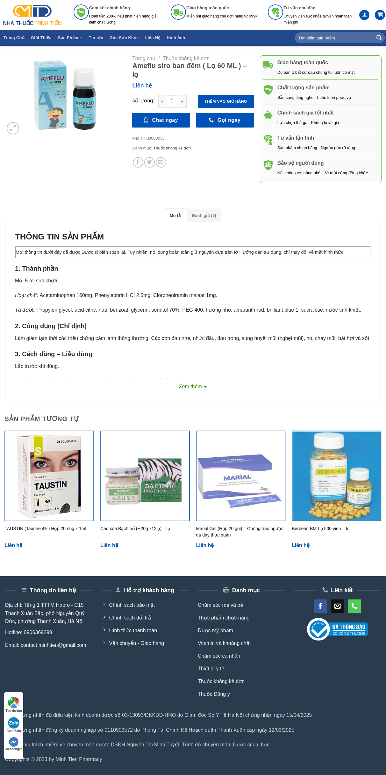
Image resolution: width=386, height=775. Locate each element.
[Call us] (354, 605)
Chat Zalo (13, 725)
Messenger (13, 744)
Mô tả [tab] (175, 215)
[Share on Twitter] (149, 162)
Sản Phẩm (70, 38)
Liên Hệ (153, 37)
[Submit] (379, 37)
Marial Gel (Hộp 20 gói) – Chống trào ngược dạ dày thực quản (239, 531)
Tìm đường (13, 704)
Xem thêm (190, 386)
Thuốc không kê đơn (186, 58)
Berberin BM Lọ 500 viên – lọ (320, 528)
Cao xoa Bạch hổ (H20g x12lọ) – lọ (135, 528)
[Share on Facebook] (138, 162)
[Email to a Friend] (161, 162)
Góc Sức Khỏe (124, 37)
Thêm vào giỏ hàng (225, 101)
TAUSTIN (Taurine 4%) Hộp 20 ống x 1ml (45, 528)
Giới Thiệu (41, 37)
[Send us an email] (337, 605)
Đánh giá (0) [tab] (204, 215)
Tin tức (96, 37)
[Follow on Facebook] (320, 605)
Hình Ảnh (176, 37)
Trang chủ (143, 58)
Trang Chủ (14, 37)
